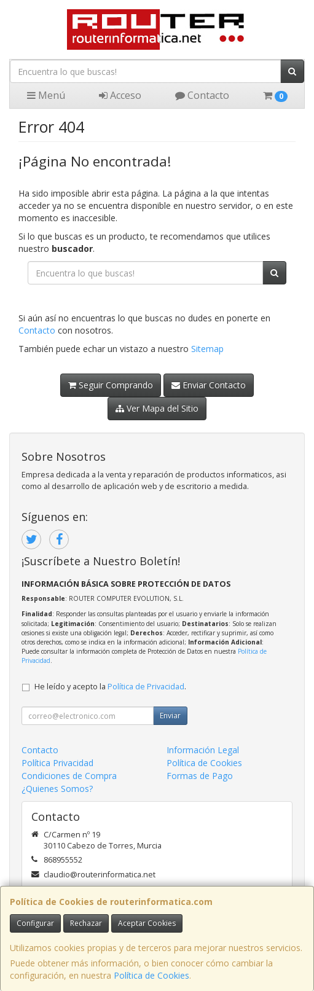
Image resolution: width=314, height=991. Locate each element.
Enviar (170, 715)
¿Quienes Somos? (57, 788)
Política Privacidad (57, 763)
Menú (46, 95)
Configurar (35, 923)
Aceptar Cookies (147, 923)
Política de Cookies (151, 975)
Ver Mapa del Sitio (157, 408)
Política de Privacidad (146, 686)
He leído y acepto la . (110, 686)
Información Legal (203, 750)
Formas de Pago (200, 775)
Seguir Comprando (110, 385)
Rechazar (86, 923)
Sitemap (207, 348)
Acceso (120, 95)
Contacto (202, 95)
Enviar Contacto (208, 385)
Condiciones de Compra (69, 775)
